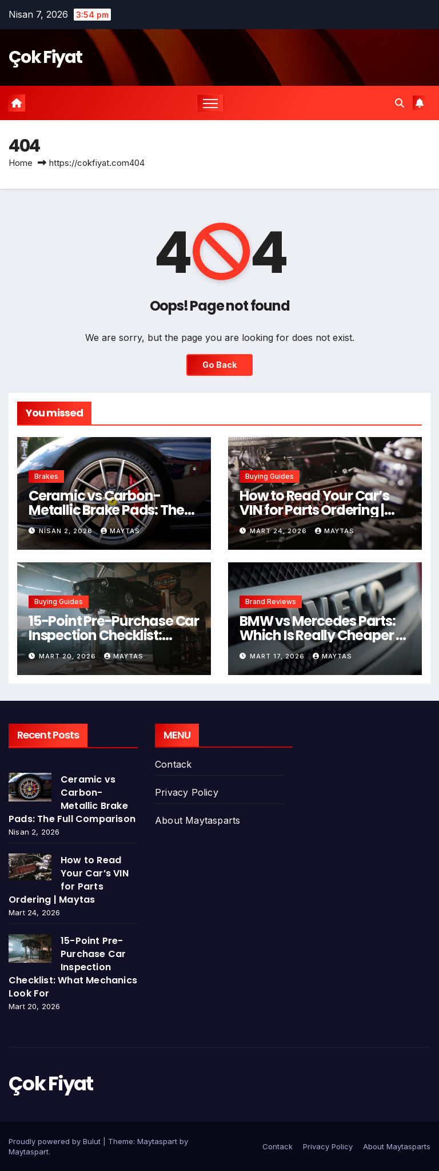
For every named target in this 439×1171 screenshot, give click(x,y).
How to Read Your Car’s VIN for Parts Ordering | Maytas (314, 510)
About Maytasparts (197, 820)
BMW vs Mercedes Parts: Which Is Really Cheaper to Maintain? (324, 635)
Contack (173, 764)
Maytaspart (29, 1151)
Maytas (120, 531)
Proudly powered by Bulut (56, 1141)
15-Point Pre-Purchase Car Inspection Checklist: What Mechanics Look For (114, 635)
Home (21, 162)
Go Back (219, 365)
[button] (399, 103)
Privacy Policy (186, 792)
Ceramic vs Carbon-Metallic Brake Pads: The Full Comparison (106, 510)
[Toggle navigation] (211, 103)
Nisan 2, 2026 (67, 531)
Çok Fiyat (45, 57)
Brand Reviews (270, 601)
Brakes (46, 476)
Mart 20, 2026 (68, 656)
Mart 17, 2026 (278, 656)
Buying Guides (269, 476)
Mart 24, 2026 (279, 531)
